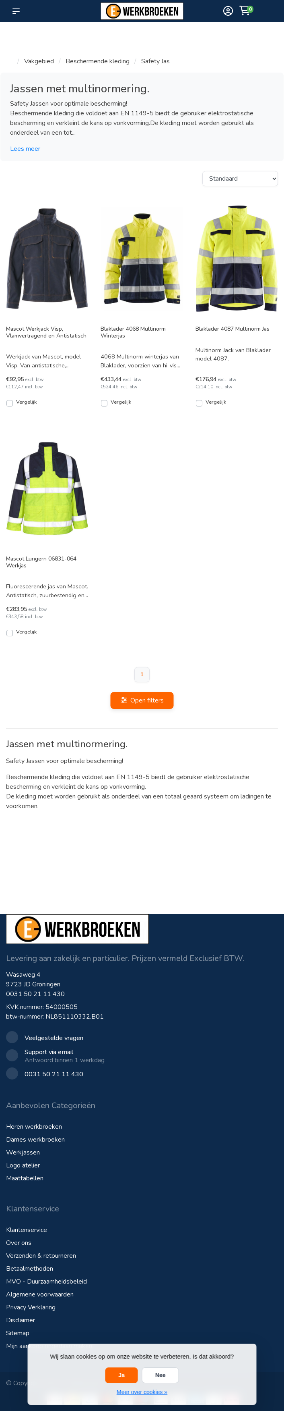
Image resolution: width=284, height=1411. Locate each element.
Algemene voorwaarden (40, 1294)
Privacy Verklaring (31, 1307)
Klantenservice (26, 1230)
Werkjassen (23, 1152)
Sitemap (17, 1333)
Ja (121, 1375)
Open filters (142, 700)
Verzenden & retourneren (41, 1255)
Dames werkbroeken (35, 1139)
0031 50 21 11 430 (35, 994)
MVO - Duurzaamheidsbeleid (46, 1281)
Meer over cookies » (142, 1392)
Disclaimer (20, 1320)
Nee (160, 1375)
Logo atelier (23, 1165)
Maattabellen (24, 1178)
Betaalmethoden (29, 1268)
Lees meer (25, 148)
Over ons (18, 1242)
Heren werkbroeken (34, 1126)
